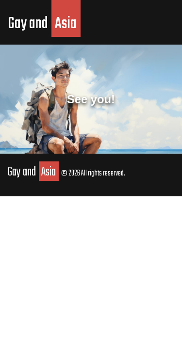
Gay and (44, 24)
